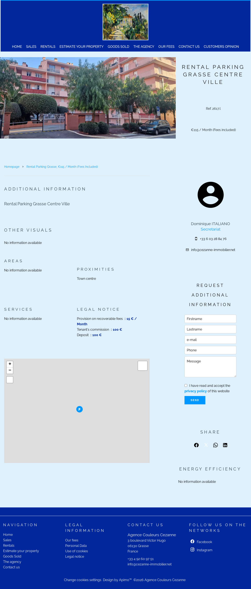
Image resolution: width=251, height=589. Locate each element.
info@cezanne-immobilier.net (213, 250)
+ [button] (10, 364)
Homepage (11, 166)
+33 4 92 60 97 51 (141, 559)
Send (195, 400)
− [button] (10, 370)
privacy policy (195, 391)
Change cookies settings (82, 580)
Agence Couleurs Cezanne (152, 534)
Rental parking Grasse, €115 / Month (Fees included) (62, 166)
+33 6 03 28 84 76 (213, 239)
